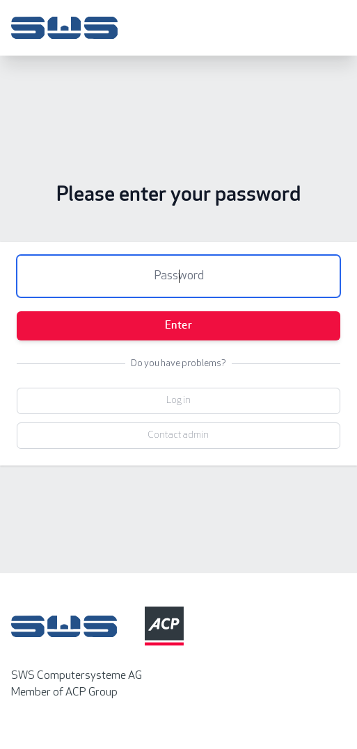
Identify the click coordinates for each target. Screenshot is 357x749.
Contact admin (178, 435)
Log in (178, 400)
